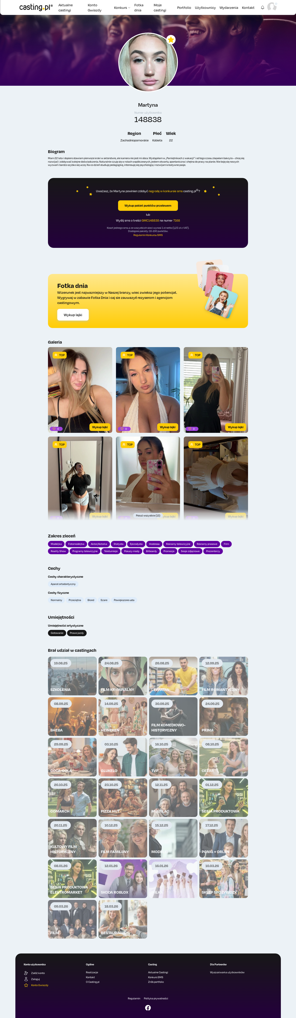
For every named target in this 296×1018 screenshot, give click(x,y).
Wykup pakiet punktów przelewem (148, 205)
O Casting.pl (92, 982)
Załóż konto (34, 973)
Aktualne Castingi (158, 972)
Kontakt (248, 7)
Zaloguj (32, 979)
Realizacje (92, 972)
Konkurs (122, 7)
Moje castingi (160, 7)
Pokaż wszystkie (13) (148, 515)
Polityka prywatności (156, 998)
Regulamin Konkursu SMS (148, 235)
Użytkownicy (205, 7)
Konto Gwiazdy (95, 7)
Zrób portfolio (156, 982)
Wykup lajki (73, 315)
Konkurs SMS (155, 977)
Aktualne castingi (65, 7)
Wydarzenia (229, 7)
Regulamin (134, 998)
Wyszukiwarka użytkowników (227, 972)
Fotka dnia (138, 7)
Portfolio (184, 7)
